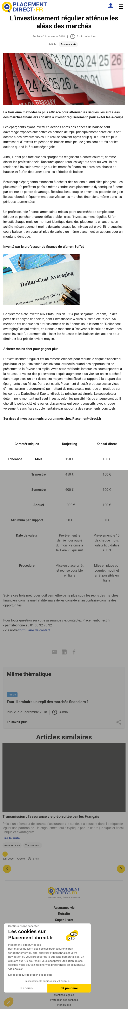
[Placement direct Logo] (64, 892)
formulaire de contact (34, 630)
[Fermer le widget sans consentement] (23, 926)
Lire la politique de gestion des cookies (30, 974)
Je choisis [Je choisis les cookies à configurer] (26, 988)
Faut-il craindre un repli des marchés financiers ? (47, 702)
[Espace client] (111, 5)
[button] (9, 1002)
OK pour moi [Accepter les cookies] (69, 988)
